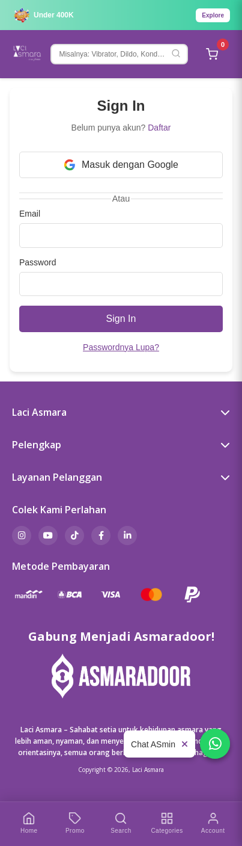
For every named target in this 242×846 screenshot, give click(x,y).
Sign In (121, 318)
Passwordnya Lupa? (121, 347)
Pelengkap (121, 444)
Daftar (159, 127)
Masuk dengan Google (121, 165)
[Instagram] (21, 535)
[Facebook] (100, 535)
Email (29, 213)
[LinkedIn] (127, 535)
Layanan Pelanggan (121, 477)
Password (37, 262)
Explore (213, 15)
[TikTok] (74, 535)
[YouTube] (48, 535)
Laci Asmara (121, 412)
